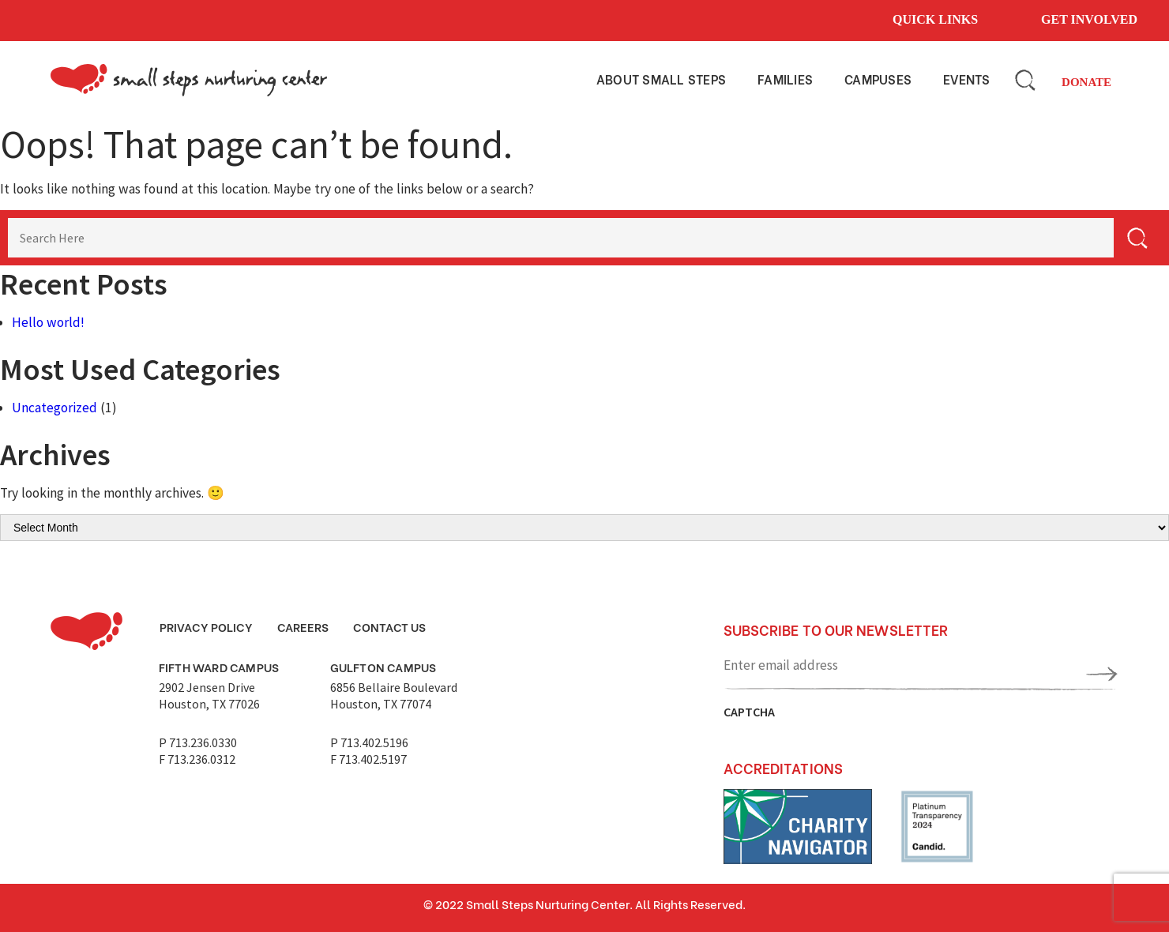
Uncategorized (54, 407)
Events (966, 79)
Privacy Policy (206, 626)
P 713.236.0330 (198, 742)
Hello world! (48, 322)
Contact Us (389, 626)
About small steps (661, 79)
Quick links (935, 19)
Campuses (878, 79)
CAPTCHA (749, 712)
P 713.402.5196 (369, 742)
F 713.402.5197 (368, 759)
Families (785, 79)
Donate (1086, 82)
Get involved (1089, 19)
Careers (303, 626)
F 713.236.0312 (197, 759)
